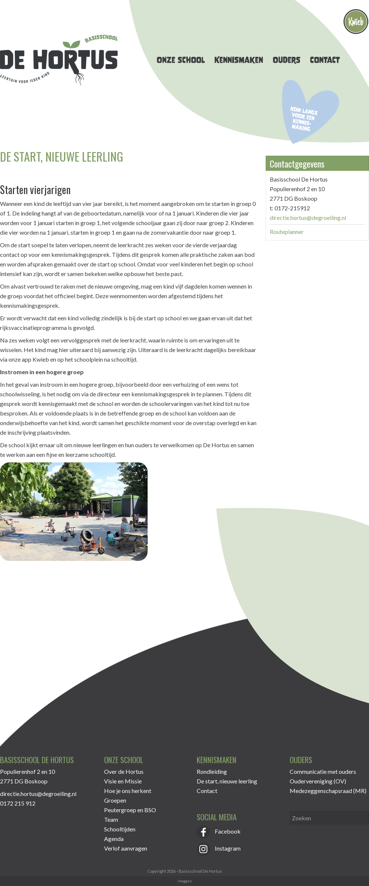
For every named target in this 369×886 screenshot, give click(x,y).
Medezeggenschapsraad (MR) (328, 790)
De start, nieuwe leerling (227, 781)
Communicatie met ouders (323, 771)
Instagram (219, 848)
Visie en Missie (123, 781)
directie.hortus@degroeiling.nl (308, 217)
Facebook (219, 831)
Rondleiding (212, 771)
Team (111, 819)
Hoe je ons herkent (127, 790)
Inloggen (185, 881)
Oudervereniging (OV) (318, 781)
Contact (207, 790)
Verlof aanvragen (125, 848)
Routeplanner (287, 231)
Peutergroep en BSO (130, 809)
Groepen (115, 800)
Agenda (114, 838)
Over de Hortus (124, 771)
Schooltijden (119, 828)
